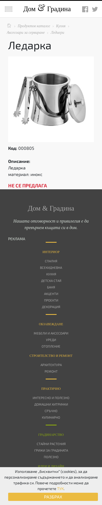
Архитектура (51, 365)
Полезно (51, 457)
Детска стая (51, 280)
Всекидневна (51, 267)
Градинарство (51, 435)
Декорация (51, 307)
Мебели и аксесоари (51, 333)
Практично (51, 389)
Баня (51, 287)
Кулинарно (51, 417)
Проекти (51, 300)
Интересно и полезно (51, 398)
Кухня (51, 274)
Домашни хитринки (51, 404)
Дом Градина (47, 9)
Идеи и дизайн (51, 466)
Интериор (51, 252)
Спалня (51, 261)
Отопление (51, 346)
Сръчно (51, 411)
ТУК (60, 488)
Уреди (51, 340)
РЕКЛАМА (16, 238)
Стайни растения (51, 444)
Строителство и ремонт (50, 356)
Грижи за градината (51, 450)
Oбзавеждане (51, 324)
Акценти (51, 294)
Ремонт (51, 371)
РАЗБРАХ (53, 496)
